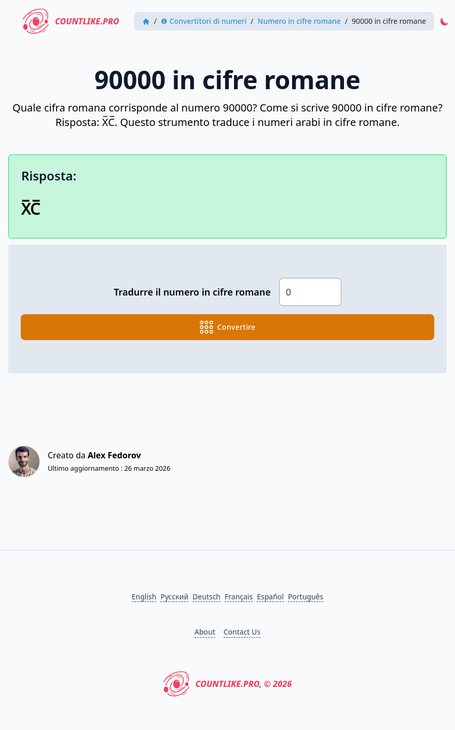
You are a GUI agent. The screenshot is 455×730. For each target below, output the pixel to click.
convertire (228, 327)
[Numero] (310, 292)
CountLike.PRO (71, 21)
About (205, 632)
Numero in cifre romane (299, 21)
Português (305, 596)
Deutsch (206, 596)
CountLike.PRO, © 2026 (227, 684)
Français (239, 596)
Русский (174, 596)
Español (270, 596)
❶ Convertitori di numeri (203, 21)
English (144, 596)
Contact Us (242, 632)
